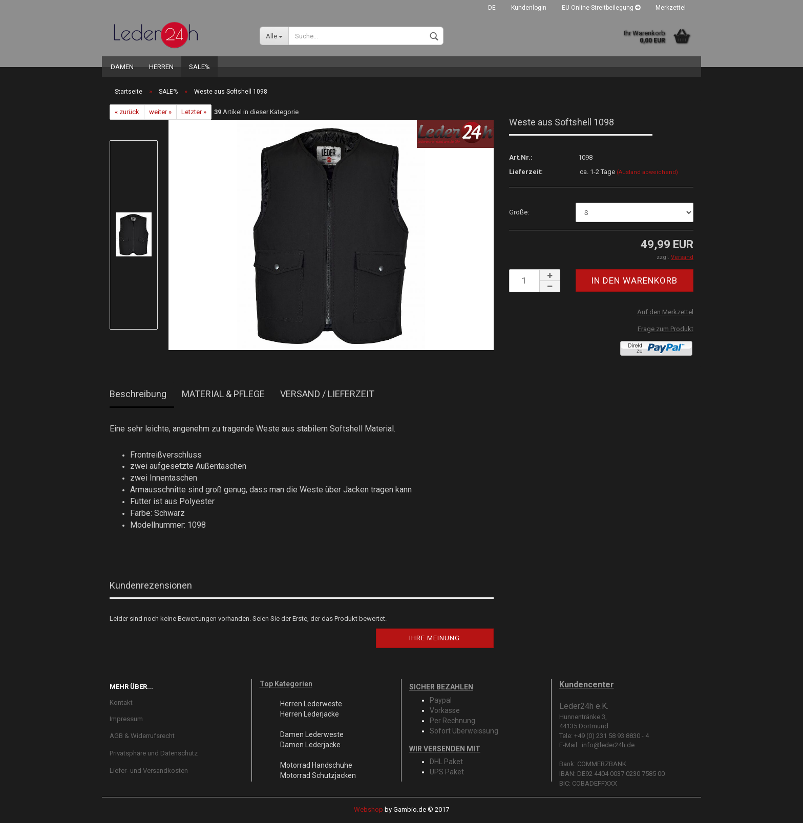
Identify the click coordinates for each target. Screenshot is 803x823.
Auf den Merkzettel (665, 312)
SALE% (199, 67)
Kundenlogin (528, 7)
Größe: (519, 212)
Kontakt (121, 702)
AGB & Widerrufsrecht (142, 736)
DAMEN (122, 67)
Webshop (368, 809)
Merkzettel (671, 7)
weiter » (160, 112)
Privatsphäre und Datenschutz (154, 753)
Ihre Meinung (434, 638)
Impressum (126, 719)
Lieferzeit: (526, 172)
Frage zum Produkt (665, 329)
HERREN (161, 67)
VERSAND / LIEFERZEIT (327, 393)
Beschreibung (138, 393)
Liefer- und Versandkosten (149, 770)
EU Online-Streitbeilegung (601, 7)
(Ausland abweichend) (647, 172)
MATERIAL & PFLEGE (223, 393)
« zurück (127, 112)
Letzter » (193, 112)
